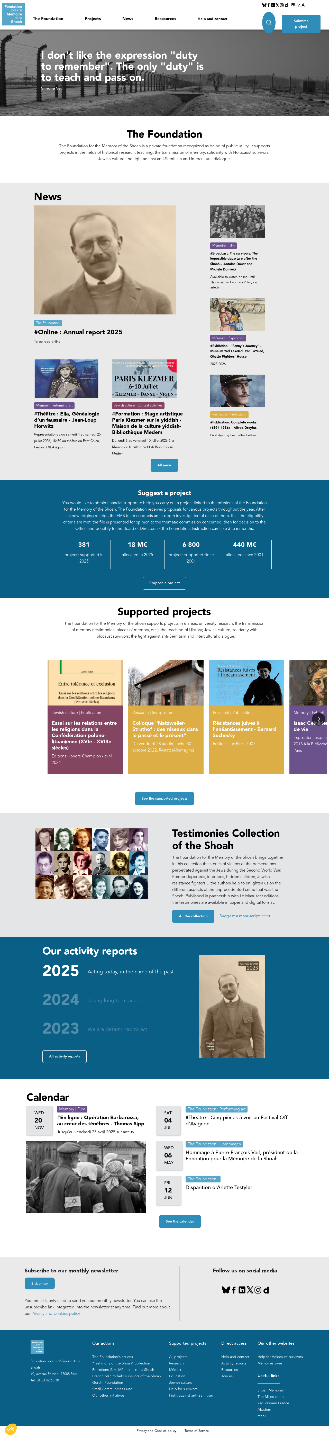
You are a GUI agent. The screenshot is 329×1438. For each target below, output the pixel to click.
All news (164, 465)
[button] (318, 719)
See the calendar (180, 1222)
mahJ (262, 1416)
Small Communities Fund (112, 1389)
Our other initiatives (108, 1395)
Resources (229, 1369)
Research (176, 1363)
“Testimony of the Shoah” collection (121, 1363)
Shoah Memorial (271, 1390)
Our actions (103, 1343)
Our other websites (276, 1343)
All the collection (193, 916)
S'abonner (39, 1284)
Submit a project (302, 18)
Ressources (165, 19)
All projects (178, 1357)
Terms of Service (197, 1431)
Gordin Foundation (107, 1382)
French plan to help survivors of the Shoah (126, 1376)
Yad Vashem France (273, 1403)
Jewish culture (180, 1382)
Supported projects (187, 1343)
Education (177, 1376)
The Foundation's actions (112, 1357)
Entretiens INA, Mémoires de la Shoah (123, 1369)
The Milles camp (271, 1397)
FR (293, 4)
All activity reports (64, 1057)
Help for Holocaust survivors (280, 1357)
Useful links (268, 1376)
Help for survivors (183, 1389)
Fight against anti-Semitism (191, 1395)
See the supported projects (164, 799)
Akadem (264, 1410)
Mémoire (176, 1369)
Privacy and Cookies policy (56, 1313)
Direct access (233, 1343)
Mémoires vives (270, 1363)
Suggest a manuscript (245, 916)
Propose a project (164, 583)
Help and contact (212, 19)
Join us (227, 1376)
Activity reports (233, 1363)
